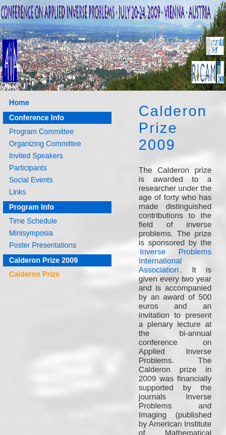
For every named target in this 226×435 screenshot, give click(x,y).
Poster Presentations (42, 245)
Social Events (31, 180)
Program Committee (41, 131)
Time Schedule (33, 221)
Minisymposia (31, 233)
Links (17, 192)
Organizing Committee (45, 144)
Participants (28, 168)
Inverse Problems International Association (175, 260)
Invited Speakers (36, 156)
